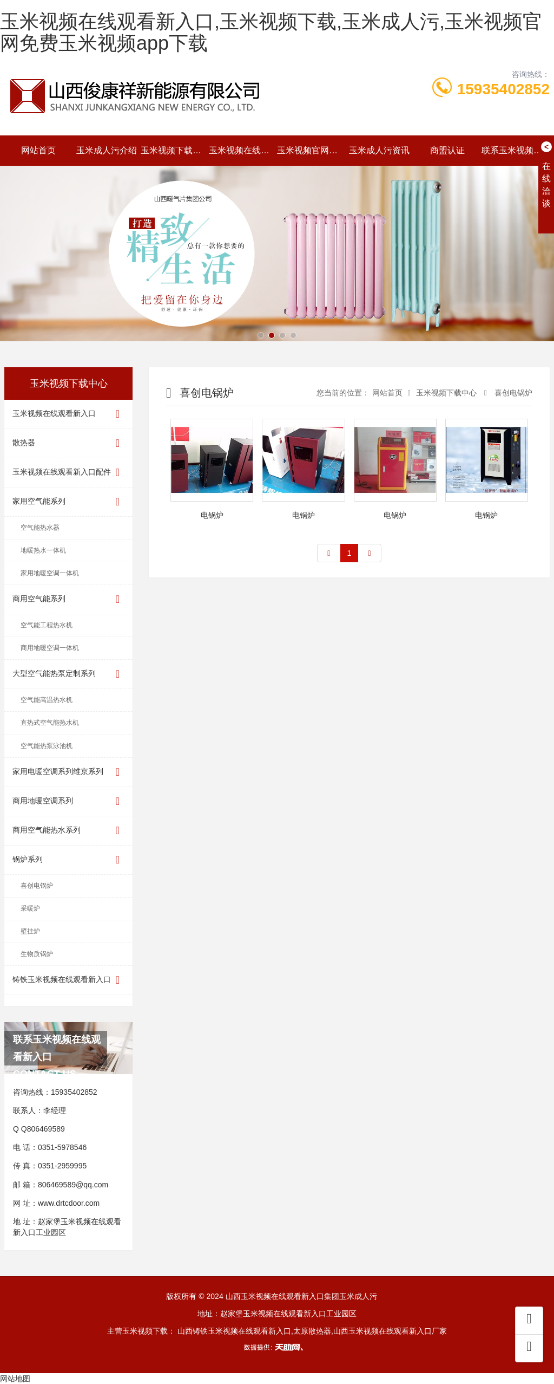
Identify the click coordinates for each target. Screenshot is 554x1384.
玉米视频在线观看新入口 (243, 150)
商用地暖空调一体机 (50, 648)
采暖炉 (30, 908)
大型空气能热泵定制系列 (68, 674)
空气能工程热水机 (46, 625)
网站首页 (38, 150)
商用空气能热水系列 (68, 830)
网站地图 (15, 1378)
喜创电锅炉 (37, 885)
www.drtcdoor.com (69, 1203)
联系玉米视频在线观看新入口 (516, 150)
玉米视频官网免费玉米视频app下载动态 (311, 150)
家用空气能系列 (68, 502)
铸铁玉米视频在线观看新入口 (68, 980)
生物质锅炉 (37, 954)
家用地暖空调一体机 (50, 573)
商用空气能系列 (68, 599)
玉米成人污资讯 (379, 150)
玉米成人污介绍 (106, 150)
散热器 (68, 443)
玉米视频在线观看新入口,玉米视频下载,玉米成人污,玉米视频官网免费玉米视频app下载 (271, 32)
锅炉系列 (68, 860)
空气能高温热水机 (46, 700)
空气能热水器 (40, 527)
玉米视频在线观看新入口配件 (68, 472)
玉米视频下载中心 (175, 150)
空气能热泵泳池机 (46, 746)
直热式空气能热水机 (50, 722)
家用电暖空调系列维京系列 (68, 772)
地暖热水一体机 (43, 550)
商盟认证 (447, 150)
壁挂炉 (30, 931)
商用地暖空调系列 (68, 801)
